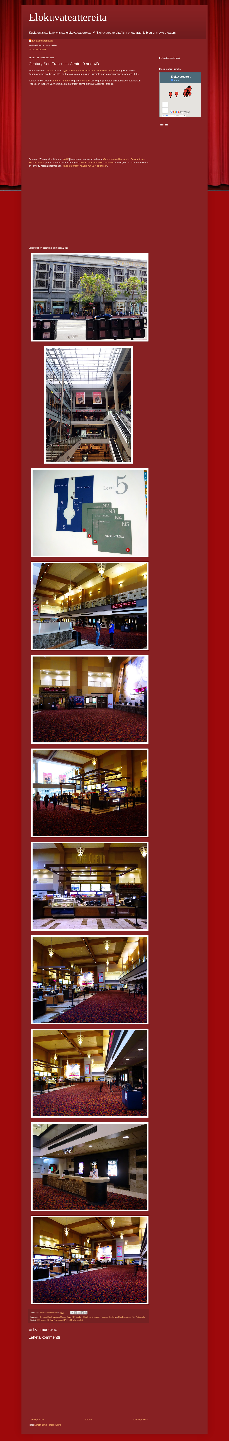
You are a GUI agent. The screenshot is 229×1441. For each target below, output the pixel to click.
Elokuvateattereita (68, 17)
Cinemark (85, 80)
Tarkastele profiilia (37, 49)
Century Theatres (61, 80)
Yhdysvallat (140, 1317)
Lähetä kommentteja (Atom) (47, 1425)
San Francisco (124, 1317)
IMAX (66, 159)
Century (50, 70)
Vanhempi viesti (140, 1419)
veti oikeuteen (100, 162)
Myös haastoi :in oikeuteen (85, 165)
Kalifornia (113, 1317)
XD (133, 1317)
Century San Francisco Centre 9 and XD (57, 1317)
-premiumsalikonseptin (116, 159)
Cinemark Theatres (100, 1317)
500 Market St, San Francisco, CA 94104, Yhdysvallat (60, 1320)
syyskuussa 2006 (72, 70)
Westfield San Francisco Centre (97, 70)
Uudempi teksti (37, 1419)
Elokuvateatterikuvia (42, 41)
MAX (83, 162)
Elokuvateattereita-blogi (169, 58)
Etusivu (88, 1419)
